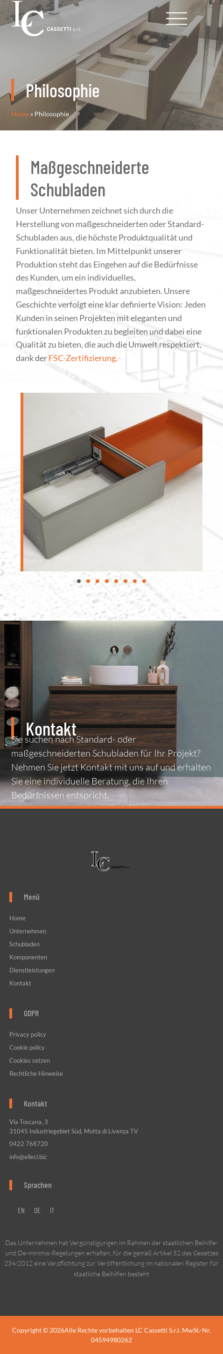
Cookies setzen (29, 1060)
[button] (79, 581)
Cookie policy (27, 1047)
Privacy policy (27, 1034)
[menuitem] (21, 1210)
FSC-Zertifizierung (82, 341)
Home (20, 114)
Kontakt (20, 983)
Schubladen (24, 944)
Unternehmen (30, 931)
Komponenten (28, 957)
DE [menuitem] (37, 1210)
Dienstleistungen (32, 970)
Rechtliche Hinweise (36, 1073)
